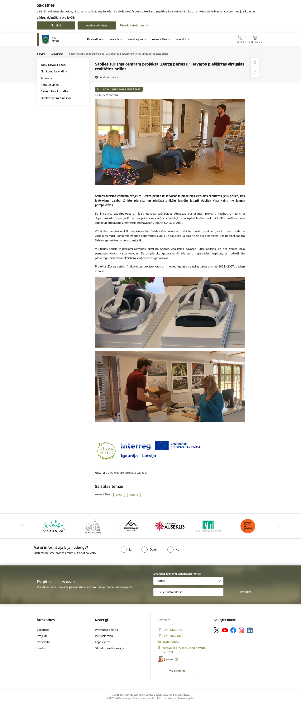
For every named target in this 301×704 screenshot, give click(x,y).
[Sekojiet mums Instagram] (241, 630)
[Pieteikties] (245, 592)
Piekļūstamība (104, 636)
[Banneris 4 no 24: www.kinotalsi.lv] (170, 526)
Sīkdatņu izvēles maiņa (109, 648)
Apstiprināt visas (96, 25)
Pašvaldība (43, 642)
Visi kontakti (177, 671)
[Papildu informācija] (176, 659)
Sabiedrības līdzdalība (55, 91)
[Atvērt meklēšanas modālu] (240, 40)
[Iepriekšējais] (22, 526)
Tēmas (160, 581)
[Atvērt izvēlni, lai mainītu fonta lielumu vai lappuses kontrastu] (255, 40)
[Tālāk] (279, 526)
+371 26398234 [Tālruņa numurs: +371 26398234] (172, 636)
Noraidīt (56, 25)
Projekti (42, 636)
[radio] (126, 549)
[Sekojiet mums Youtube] (225, 630)
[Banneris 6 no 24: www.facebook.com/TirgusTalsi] (247, 526)
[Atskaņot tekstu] (110, 77)
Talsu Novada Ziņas (53, 64)
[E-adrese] (165, 659)
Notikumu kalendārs (54, 71)
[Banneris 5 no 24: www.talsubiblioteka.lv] (209, 526)
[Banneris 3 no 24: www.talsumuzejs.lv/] (131, 526)
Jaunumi (46, 78)
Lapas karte (102, 642)
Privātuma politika (106, 630)
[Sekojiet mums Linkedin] (250, 630)
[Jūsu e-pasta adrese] (188, 592)
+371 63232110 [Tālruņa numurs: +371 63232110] (172, 630)
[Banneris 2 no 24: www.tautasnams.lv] (92, 526)
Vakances (43, 630)
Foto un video (50, 85)
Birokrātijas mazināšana (56, 98)
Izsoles (41, 648)
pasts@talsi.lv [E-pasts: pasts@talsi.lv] (170, 641)
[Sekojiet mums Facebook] (233, 630)
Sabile (119, 494)
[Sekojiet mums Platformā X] (217, 630)
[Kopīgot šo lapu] (255, 72)
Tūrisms (134, 494)
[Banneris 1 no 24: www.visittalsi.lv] (53, 526)
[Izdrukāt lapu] (255, 63)
